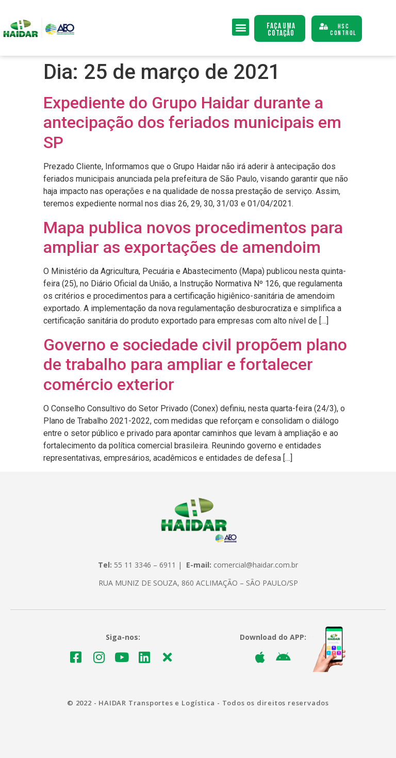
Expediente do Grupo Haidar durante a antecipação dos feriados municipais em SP (192, 122)
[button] (240, 27)
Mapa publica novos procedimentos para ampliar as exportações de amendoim (193, 237)
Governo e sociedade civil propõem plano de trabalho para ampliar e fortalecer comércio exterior (195, 364)
